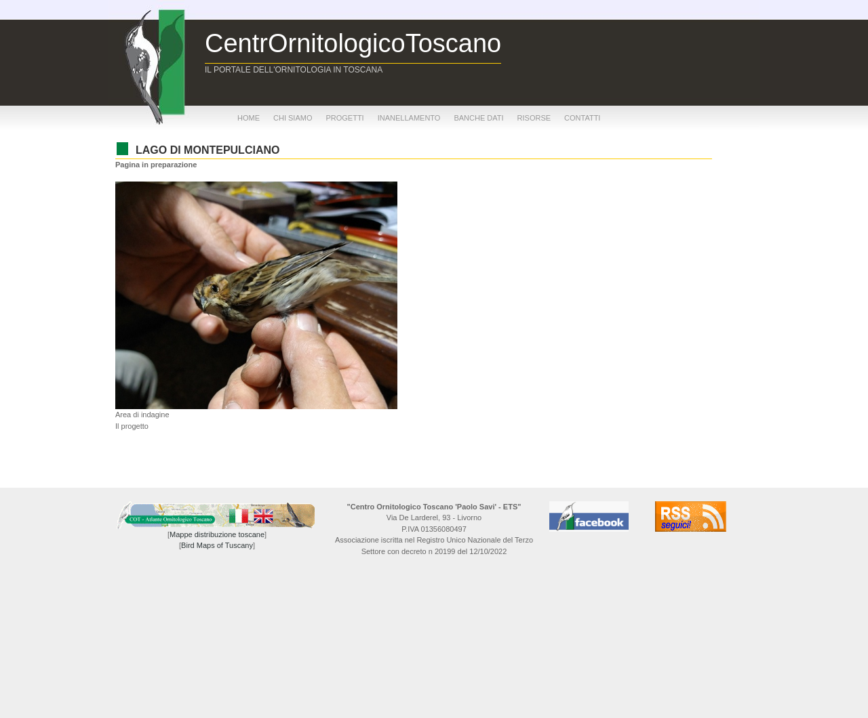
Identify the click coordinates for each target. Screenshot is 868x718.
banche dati (478, 118)
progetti (344, 118)
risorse (534, 118)
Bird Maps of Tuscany (217, 545)
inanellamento (409, 118)
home (248, 118)
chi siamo (292, 118)
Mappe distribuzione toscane (217, 534)
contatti (582, 118)
